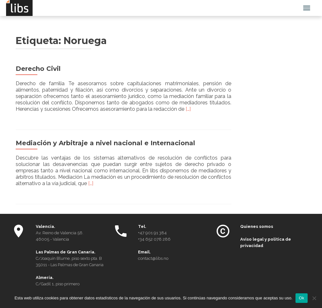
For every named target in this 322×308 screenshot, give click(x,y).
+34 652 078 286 (154, 239)
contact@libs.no (153, 258)
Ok (301, 298)
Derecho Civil (38, 68)
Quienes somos (256, 226)
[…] (188, 109)
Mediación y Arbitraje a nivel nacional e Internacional (105, 143)
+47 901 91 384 (152, 232)
